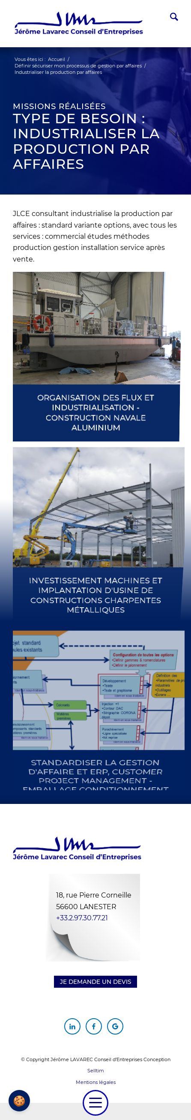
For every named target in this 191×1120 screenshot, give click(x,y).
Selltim (95, 1071)
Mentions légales (96, 1082)
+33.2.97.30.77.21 (82, 918)
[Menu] (95, 1103)
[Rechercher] (169, 18)
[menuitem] (169, 18)
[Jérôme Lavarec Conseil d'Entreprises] (79, 24)
